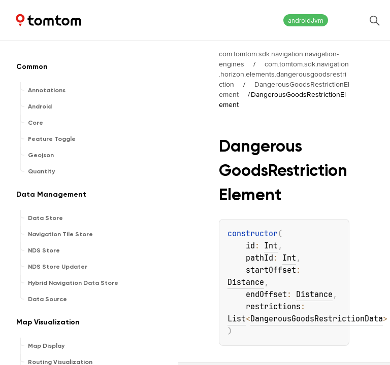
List (237, 319)
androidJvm (305, 20)
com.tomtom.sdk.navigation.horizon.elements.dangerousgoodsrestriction (284, 74)
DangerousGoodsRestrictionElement (284, 89)
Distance (246, 282)
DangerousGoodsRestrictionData (316, 319)
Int (271, 246)
